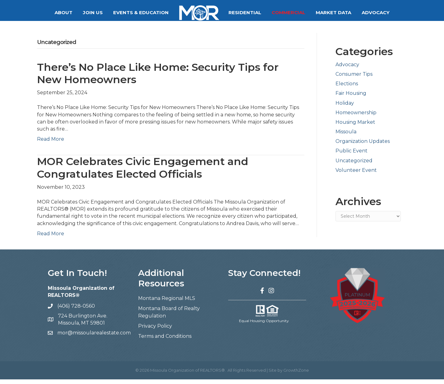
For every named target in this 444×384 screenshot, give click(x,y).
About (63, 12)
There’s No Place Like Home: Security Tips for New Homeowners (157, 78)
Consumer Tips (353, 79)
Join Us (93, 12)
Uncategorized (353, 165)
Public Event (351, 155)
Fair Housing (350, 98)
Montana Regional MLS (166, 303)
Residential (244, 12)
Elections (346, 88)
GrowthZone (296, 374)
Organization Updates (362, 146)
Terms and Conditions (164, 341)
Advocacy (375, 12)
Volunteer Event (356, 175)
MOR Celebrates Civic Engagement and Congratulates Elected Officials (142, 172)
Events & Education (141, 12)
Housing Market (355, 127)
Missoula (345, 136)
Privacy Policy (155, 330)
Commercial (288, 12)
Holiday (344, 108)
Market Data (333, 12)
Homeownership (355, 117)
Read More (50, 144)
